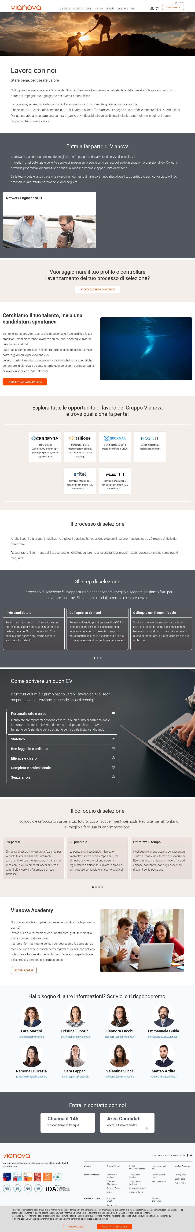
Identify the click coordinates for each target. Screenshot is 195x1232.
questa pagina (41, 1213)
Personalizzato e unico (28, 714)
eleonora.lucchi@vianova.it (119, 1036)
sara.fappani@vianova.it (75, 1076)
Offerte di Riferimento (112, 1182)
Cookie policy (180, 1179)
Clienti (89, 8)
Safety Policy (180, 1183)
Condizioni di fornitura (112, 1176)
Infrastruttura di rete (159, 1167)
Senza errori (20, 777)
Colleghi (110, 8)
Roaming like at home (158, 1176)
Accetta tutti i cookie (114, 1226)
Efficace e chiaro (24, 758)
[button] (94, 658)
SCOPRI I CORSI (23, 970)
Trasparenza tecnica (134, 1176)
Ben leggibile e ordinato (29, 749)
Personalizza (76, 1226)
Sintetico (18, 739)
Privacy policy (180, 1175)
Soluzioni (78, 8)
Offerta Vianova (113, 1166)
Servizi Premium (159, 1181)
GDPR (109, 1192)
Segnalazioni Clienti (137, 1188)
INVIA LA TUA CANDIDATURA (25, 381)
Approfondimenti (126, 8)
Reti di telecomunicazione (137, 1167)
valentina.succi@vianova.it (119, 1076)
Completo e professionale (31, 768)
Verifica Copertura (182, 1166)
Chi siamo (65, 8)
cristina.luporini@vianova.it (75, 1036)
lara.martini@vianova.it (31, 1036)
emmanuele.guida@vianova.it (163, 1036)
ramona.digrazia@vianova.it (31, 1076)
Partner (99, 8)
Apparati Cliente (136, 1192)
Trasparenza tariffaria (134, 1182)
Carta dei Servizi (113, 1188)
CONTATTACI (173, 7)
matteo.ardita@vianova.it (163, 1076)
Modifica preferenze (156, 1199)
